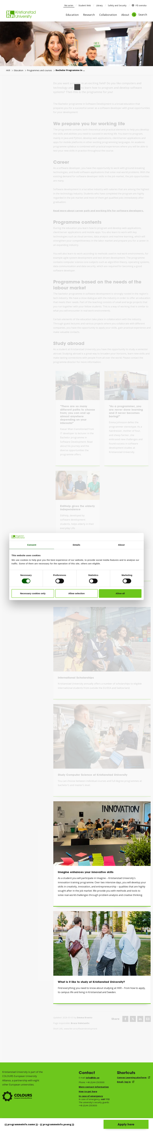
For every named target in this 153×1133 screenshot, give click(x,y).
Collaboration (108, 14)
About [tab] (121, 545)
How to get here (88, 1091)
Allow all (120, 593)
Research (89, 14)
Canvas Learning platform (132, 1077)
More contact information (94, 1086)
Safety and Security (117, 5)
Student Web (84, 5)
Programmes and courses (39, 70)
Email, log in (124, 1081)
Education (72, 14)
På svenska (139, 5)
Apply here (126, 1124)
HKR (8, 70)
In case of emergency (91, 1096)
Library (99, 5)
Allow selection (76, 593)
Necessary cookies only (32, 593)
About (125, 14)
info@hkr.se (92, 1077)
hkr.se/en (68, 5)
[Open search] (139, 14)
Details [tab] (76, 545)
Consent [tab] (31, 545)
